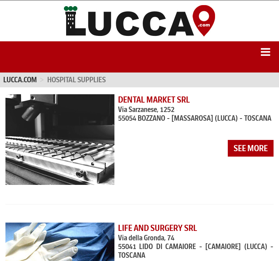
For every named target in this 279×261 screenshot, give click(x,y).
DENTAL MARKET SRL (154, 99)
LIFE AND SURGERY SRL (157, 228)
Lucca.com (20, 79)
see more (251, 148)
